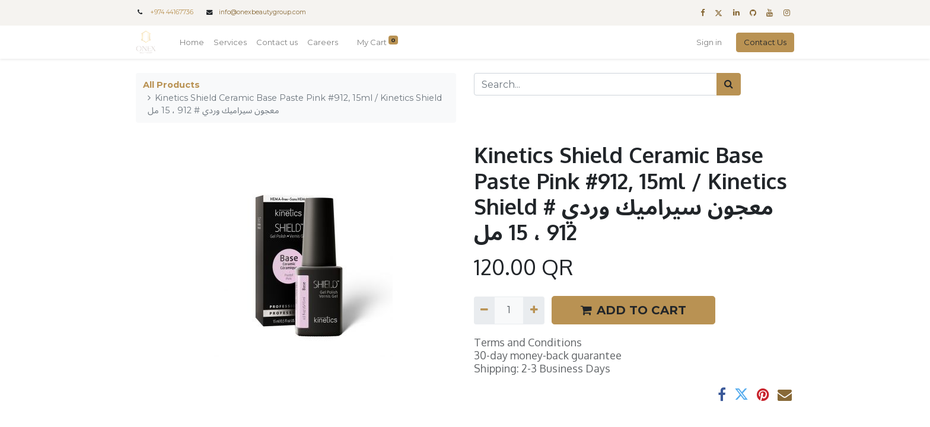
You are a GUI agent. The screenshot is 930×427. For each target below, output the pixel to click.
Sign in (709, 42)
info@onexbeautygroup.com (262, 12)
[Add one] (533, 310)
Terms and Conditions (528, 342)
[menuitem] (192, 42)
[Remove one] (484, 310)
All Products (171, 84)
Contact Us (765, 42)
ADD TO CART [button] (633, 310)
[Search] (728, 84)
